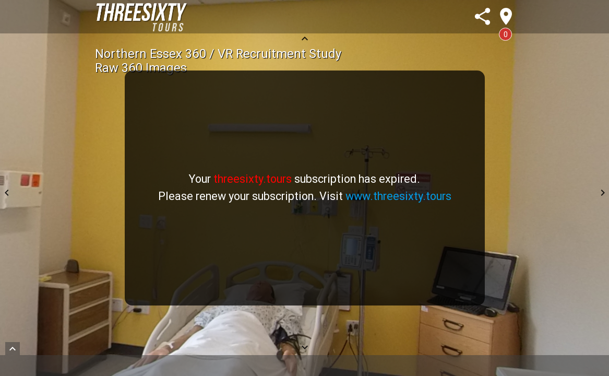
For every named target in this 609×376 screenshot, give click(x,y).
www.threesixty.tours (398, 196)
